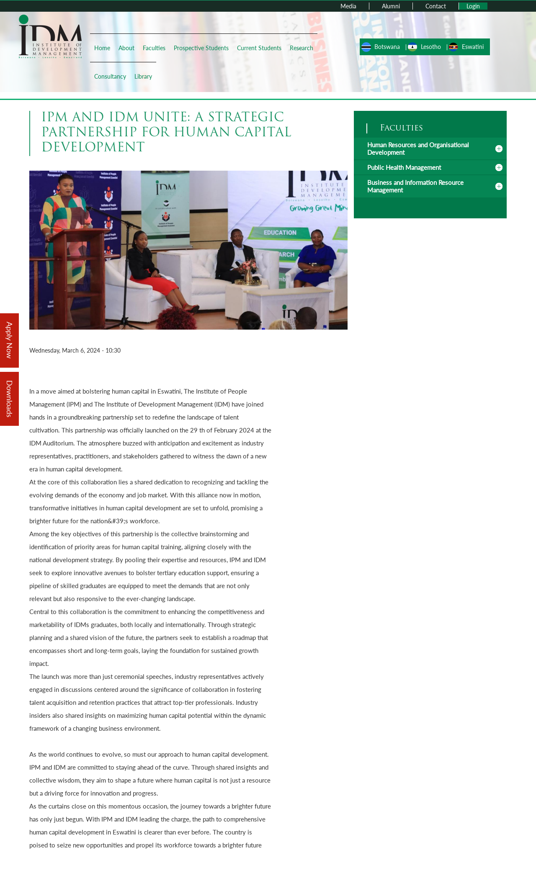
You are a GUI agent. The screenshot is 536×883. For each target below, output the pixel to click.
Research (301, 47)
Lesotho (431, 46)
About (126, 47)
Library (143, 76)
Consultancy (110, 76)
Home (102, 47)
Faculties (154, 47)
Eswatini (473, 46)
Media (348, 6)
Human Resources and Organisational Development (418, 148)
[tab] (430, 148)
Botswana (387, 46)
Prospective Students (201, 47)
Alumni (391, 6)
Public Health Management (404, 167)
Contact (435, 6)
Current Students (259, 47)
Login (473, 6)
